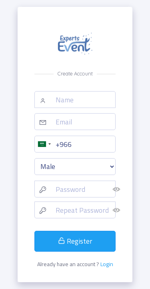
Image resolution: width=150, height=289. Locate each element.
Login (106, 264)
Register (75, 241)
